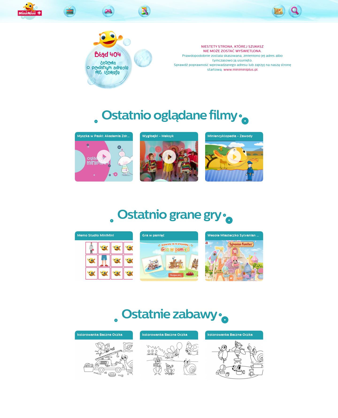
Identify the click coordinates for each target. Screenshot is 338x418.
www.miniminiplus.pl (240, 70)
